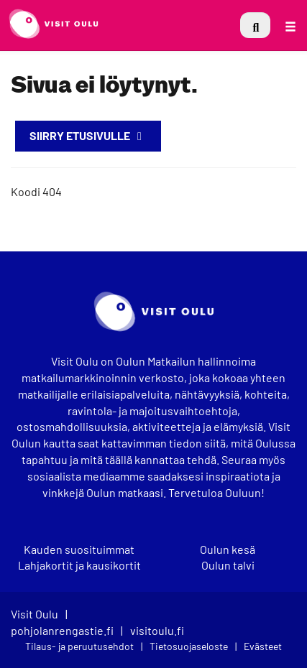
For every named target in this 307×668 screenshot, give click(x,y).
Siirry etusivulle (88, 135)
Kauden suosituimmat (79, 549)
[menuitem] (255, 25)
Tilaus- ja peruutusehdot (79, 646)
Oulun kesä (227, 549)
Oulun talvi (228, 565)
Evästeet (263, 646)
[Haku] (255, 25)
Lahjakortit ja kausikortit (79, 565)
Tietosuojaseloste (189, 646)
